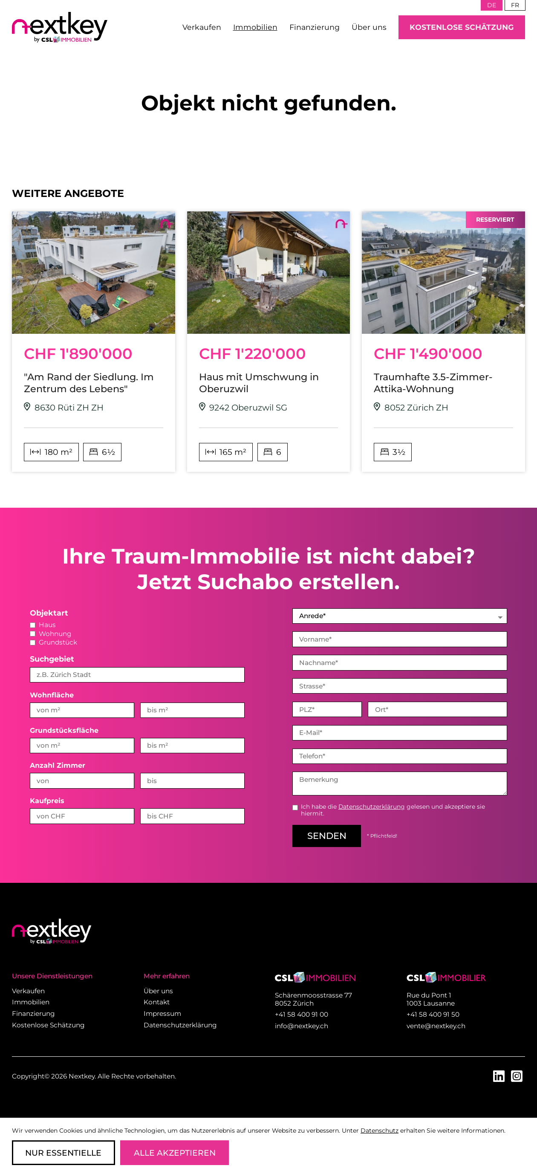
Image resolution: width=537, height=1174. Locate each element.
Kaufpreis (47, 800)
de (491, 5)
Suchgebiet (52, 658)
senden (326, 835)
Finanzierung (314, 27)
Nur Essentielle (63, 1153)
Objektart (49, 612)
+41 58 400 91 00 (301, 1013)
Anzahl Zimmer (57, 765)
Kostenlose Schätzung (462, 27)
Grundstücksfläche (64, 730)
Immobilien (255, 27)
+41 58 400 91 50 (433, 1013)
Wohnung (51, 634)
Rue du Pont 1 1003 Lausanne (431, 998)
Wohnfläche (52, 695)
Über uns (369, 27)
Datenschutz (379, 1130)
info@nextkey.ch (301, 1025)
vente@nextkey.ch (436, 1025)
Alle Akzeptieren (175, 1153)
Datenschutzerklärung (371, 805)
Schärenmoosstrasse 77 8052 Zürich (313, 998)
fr (515, 5)
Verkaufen (201, 27)
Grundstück (53, 642)
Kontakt (157, 1001)
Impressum (162, 1013)
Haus (43, 625)
